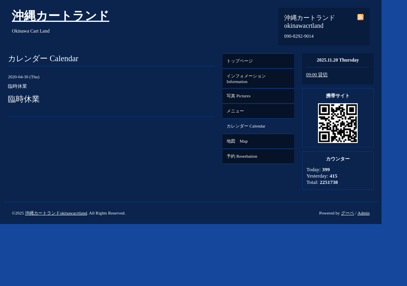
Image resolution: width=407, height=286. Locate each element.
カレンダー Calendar (246, 126)
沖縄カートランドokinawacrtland (56, 213)
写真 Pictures (238, 95)
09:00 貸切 (317, 74)
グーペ (347, 213)
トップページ (240, 60)
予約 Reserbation (242, 156)
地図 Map (237, 141)
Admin (363, 213)
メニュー (235, 110)
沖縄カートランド (60, 15)
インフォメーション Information (248, 78)
